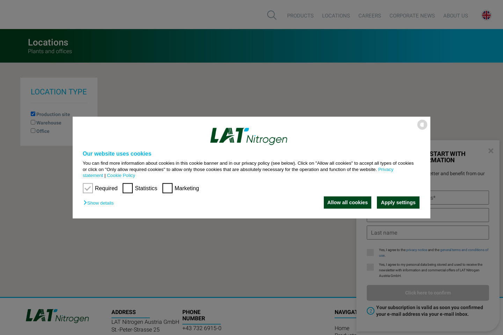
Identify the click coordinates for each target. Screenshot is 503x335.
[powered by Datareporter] (422, 129)
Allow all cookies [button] (347, 202)
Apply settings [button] (398, 202)
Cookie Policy (121, 175)
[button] (100, 203)
